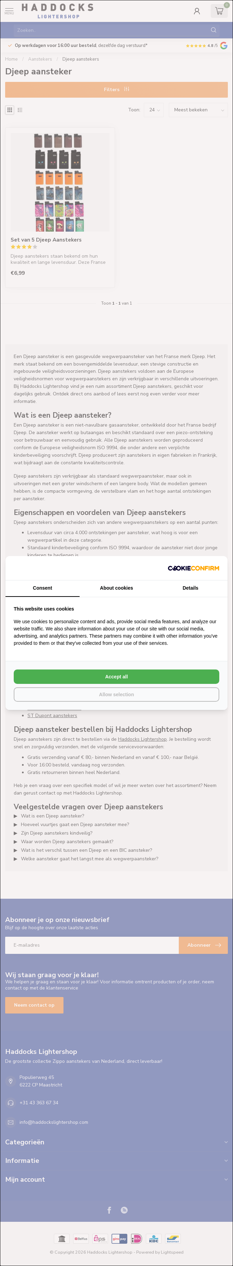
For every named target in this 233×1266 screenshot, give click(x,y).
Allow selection (116, 694)
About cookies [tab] (116, 588)
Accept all (116, 676)
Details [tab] (190, 588)
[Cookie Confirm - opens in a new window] (193, 568)
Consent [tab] (42, 588)
